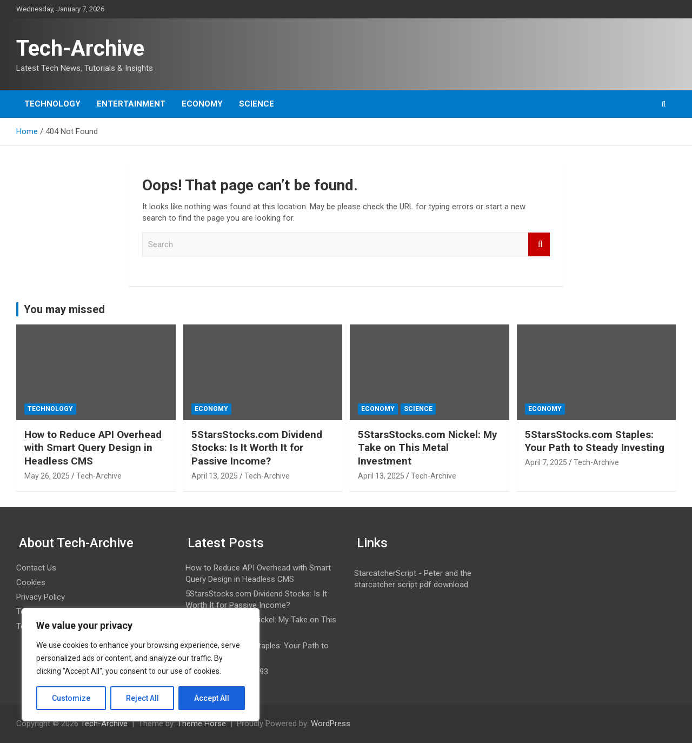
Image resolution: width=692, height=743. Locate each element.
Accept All (211, 698)
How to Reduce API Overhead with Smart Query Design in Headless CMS (93, 447)
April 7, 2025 (546, 462)
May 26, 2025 (47, 476)
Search (539, 245)
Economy (202, 104)
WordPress (330, 723)
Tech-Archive (80, 48)
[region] (141, 664)
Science (256, 104)
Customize (71, 698)
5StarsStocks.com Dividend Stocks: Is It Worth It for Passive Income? (256, 447)
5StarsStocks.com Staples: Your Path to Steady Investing (594, 441)
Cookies (30, 582)
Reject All (142, 698)
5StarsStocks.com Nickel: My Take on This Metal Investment (427, 447)
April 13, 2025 (214, 476)
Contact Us (36, 568)
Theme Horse (201, 723)
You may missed (64, 309)
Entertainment (131, 104)
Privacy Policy (40, 597)
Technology (52, 104)
